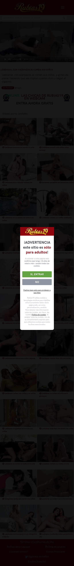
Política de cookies (39, 315)
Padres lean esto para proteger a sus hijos (37, 291)
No (37, 282)
